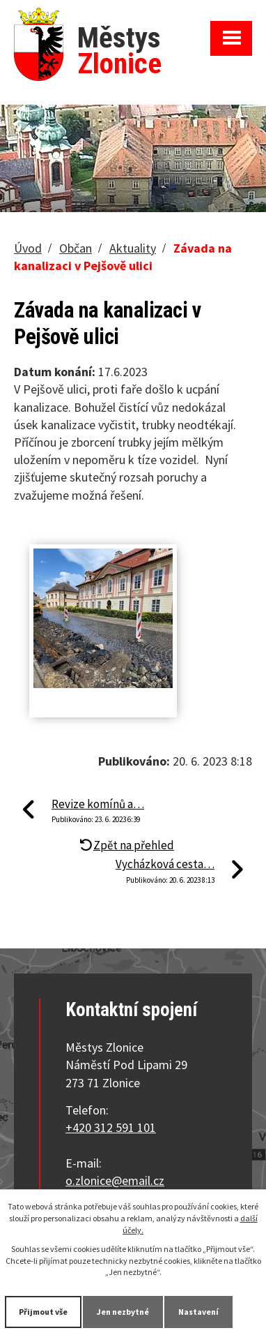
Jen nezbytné (123, 1311)
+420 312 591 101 (110, 1127)
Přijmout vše (43, 1311)
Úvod (28, 248)
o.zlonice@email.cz (114, 1180)
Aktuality (132, 248)
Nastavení (198, 1311)
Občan (75, 248)
